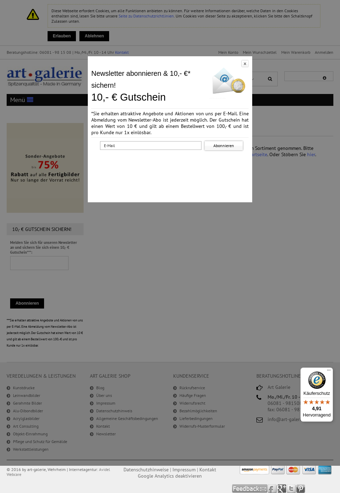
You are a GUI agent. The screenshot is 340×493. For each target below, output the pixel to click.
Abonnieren (223, 145)
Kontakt (207, 469)
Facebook (272, 488)
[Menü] (329, 372)
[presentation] (171, 165)
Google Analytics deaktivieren (170, 476)
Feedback (250, 488)
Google (282, 488)
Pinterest (300, 488)
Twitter (291, 488)
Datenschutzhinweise (146, 469)
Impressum (184, 469)
